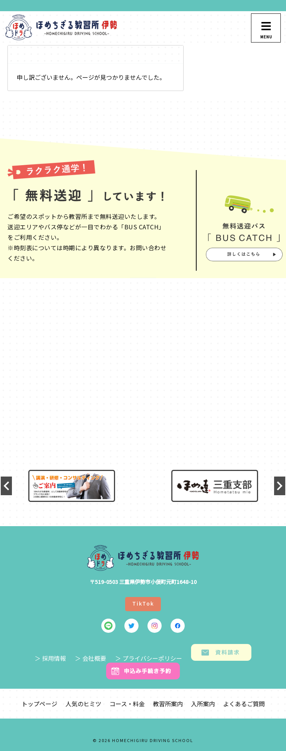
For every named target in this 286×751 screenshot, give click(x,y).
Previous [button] (6, 486)
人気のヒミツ (83, 703)
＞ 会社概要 (90, 658)
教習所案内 (168, 703)
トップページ (39, 703)
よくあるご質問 (244, 703)
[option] (71, 486)
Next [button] (279, 486)
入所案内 (203, 703)
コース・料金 (127, 703)
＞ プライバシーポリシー (148, 658)
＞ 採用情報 (50, 658)
